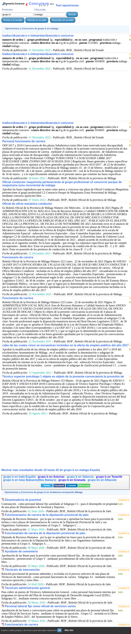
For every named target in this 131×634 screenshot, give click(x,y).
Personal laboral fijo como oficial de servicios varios (40, 606)
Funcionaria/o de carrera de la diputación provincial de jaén (45, 533)
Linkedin (71, 485)
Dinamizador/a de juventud (23, 499)
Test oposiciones (67, 5)
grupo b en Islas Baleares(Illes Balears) (29, 479)
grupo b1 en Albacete (102, 479)
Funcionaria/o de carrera (21, 624)
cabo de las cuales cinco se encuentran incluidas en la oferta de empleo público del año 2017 (65, 345)
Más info (69, 630)
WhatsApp (84, 485)
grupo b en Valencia (81, 476)
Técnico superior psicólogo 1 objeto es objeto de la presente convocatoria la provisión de (63, 376)
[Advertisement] (65, 96)
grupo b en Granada (72, 479)
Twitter (46, 485)
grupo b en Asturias (51, 476)
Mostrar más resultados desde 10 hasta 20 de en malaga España (50, 470)
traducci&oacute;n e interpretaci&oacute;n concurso (38, 35)
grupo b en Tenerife (109, 476)
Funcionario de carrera (17, 257)
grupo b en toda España (19, 476)
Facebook (59, 485)
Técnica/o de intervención (22, 569)
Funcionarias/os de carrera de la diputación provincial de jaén (46, 514)
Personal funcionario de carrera (23, 141)
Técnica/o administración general (27, 587)
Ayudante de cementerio (21, 551)
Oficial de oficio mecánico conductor (27, 203)
